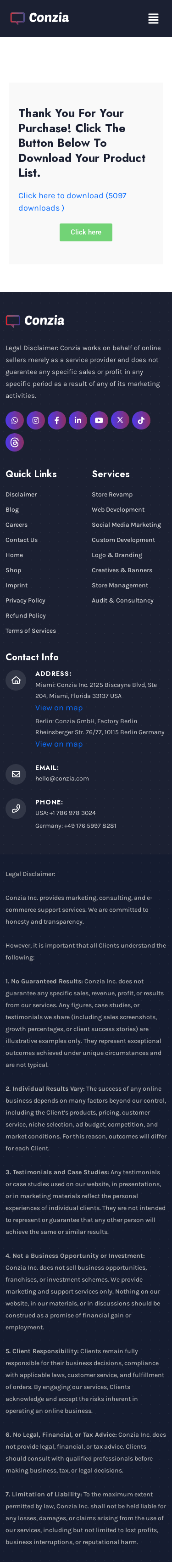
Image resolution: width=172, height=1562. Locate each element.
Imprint (17, 585)
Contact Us (22, 540)
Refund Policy (26, 615)
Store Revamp (112, 494)
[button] (153, 18)
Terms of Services (31, 631)
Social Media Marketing (126, 525)
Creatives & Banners (122, 570)
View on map (59, 708)
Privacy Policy (25, 600)
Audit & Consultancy (123, 600)
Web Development (118, 509)
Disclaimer (21, 494)
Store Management (120, 585)
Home (14, 555)
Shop (13, 570)
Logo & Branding (117, 555)
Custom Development (123, 540)
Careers (17, 525)
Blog (12, 509)
